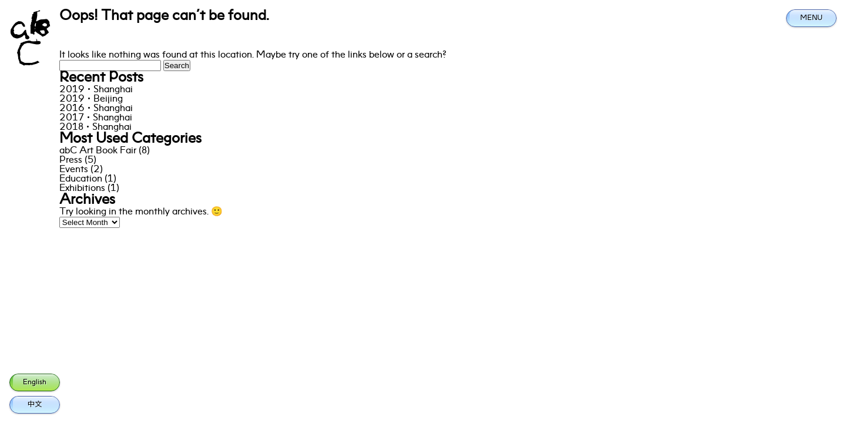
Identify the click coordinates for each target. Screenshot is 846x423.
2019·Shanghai (96, 90)
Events (73, 169)
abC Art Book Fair (97, 151)
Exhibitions (82, 188)
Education (80, 179)
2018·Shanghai (95, 127)
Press (70, 160)
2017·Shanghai (95, 118)
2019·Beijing (91, 99)
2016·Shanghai (96, 108)
